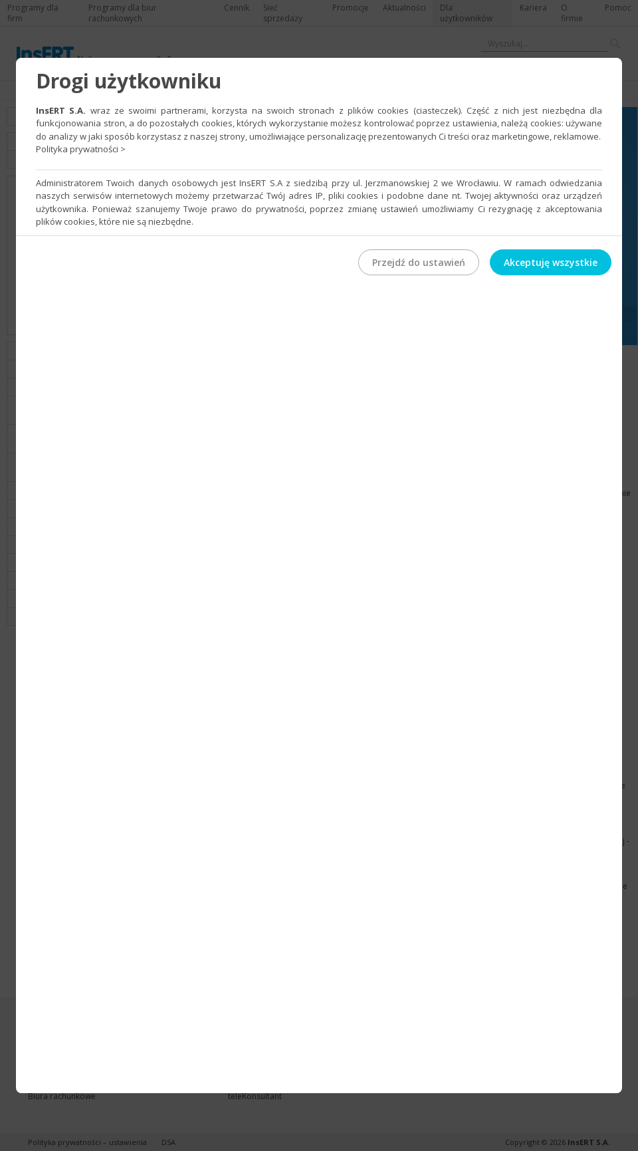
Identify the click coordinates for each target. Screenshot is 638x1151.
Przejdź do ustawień (418, 262)
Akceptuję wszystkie (550, 262)
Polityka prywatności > (81, 149)
